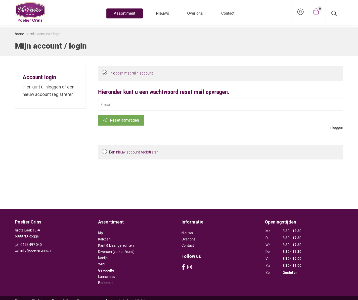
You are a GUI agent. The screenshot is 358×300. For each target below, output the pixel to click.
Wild (101, 264)
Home (19, 34)
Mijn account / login (45, 34)
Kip (100, 233)
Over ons (195, 13)
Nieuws (162, 13)
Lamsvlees (106, 277)
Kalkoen (104, 239)
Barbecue (105, 283)
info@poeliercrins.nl (33, 250)
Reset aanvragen (121, 120)
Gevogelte (106, 270)
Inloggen (336, 128)
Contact (227, 13)
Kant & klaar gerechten (116, 245)
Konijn (103, 258)
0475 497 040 (28, 245)
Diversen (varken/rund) (116, 252)
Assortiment (124, 13)
